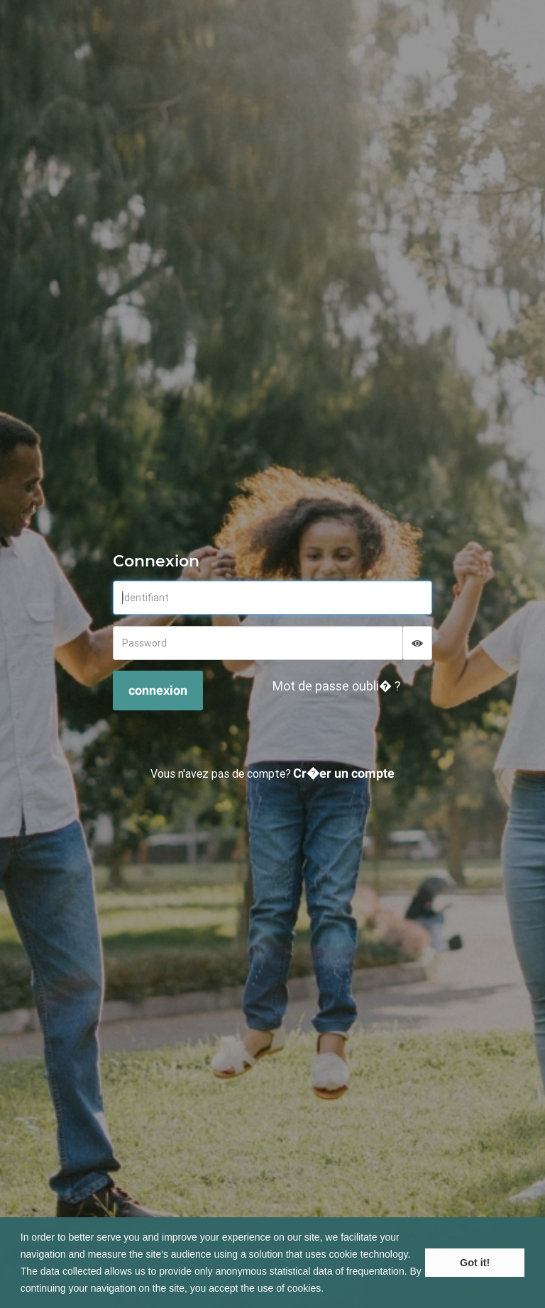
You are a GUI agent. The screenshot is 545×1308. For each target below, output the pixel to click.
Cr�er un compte (344, 773)
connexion (157, 690)
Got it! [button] (475, 1262)
